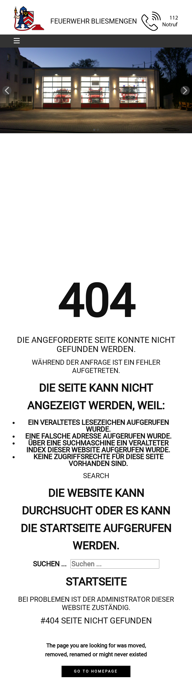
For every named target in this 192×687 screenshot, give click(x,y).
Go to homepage (96, 671)
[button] (6, 90)
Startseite (96, 581)
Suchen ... (50, 564)
